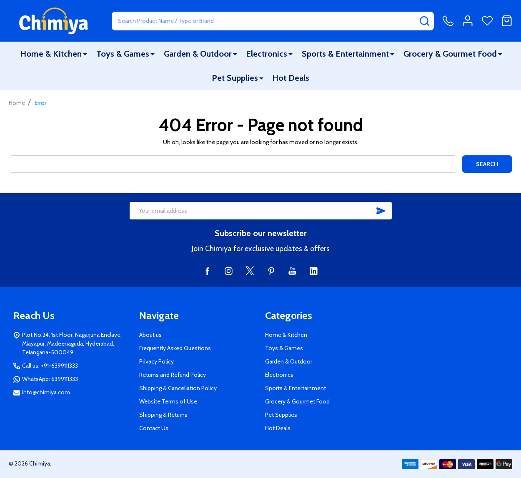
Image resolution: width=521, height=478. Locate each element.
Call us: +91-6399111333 (50, 365)
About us (150, 335)
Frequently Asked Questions (175, 348)
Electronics (266, 54)
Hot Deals (290, 78)
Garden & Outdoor (198, 54)
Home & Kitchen (51, 54)
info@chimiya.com (46, 392)
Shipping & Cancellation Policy (178, 388)
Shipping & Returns (163, 414)
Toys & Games (122, 54)
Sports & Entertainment (345, 54)
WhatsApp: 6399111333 (50, 379)
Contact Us (153, 428)
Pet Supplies (235, 78)
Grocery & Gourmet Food (450, 54)
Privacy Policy (156, 361)
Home (17, 103)
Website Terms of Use (168, 401)
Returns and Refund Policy (172, 374)
